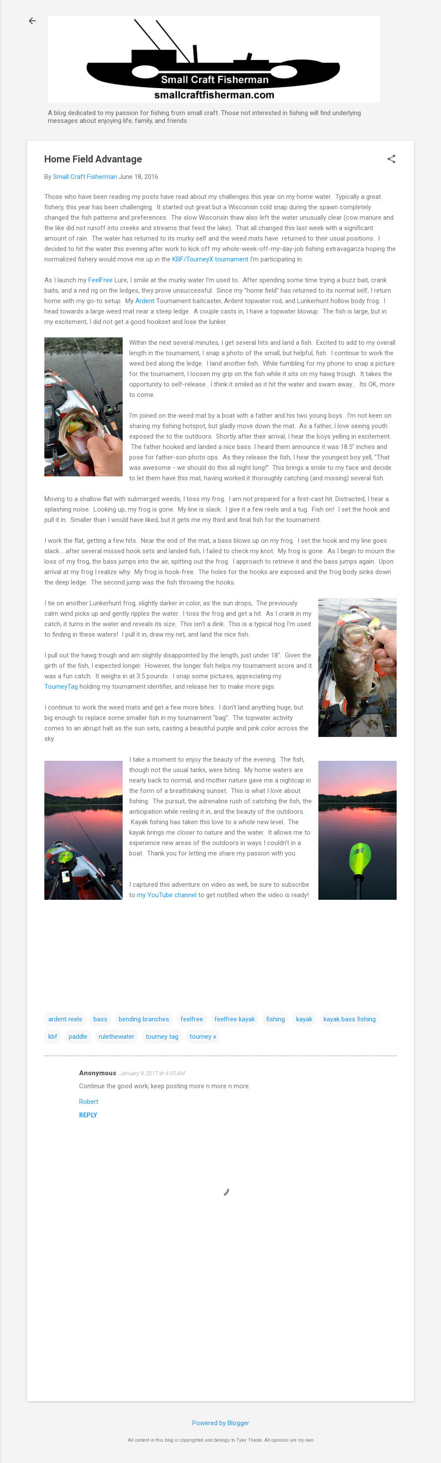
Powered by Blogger (220, 1423)
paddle (78, 1036)
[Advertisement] (220, 1320)
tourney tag (162, 1036)
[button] (391, 160)
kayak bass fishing (350, 1019)
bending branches (144, 1019)
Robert (88, 1102)
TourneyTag (62, 686)
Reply (88, 1115)
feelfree (191, 1019)
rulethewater (116, 1036)
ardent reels (65, 1019)
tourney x (203, 1036)
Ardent (144, 301)
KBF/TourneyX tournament (210, 259)
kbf (52, 1036)
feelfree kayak (234, 1019)
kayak (304, 1019)
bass (100, 1019)
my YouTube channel (167, 895)
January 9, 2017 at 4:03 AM (152, 1073)
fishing (275, 1019)
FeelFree (100, 280)
